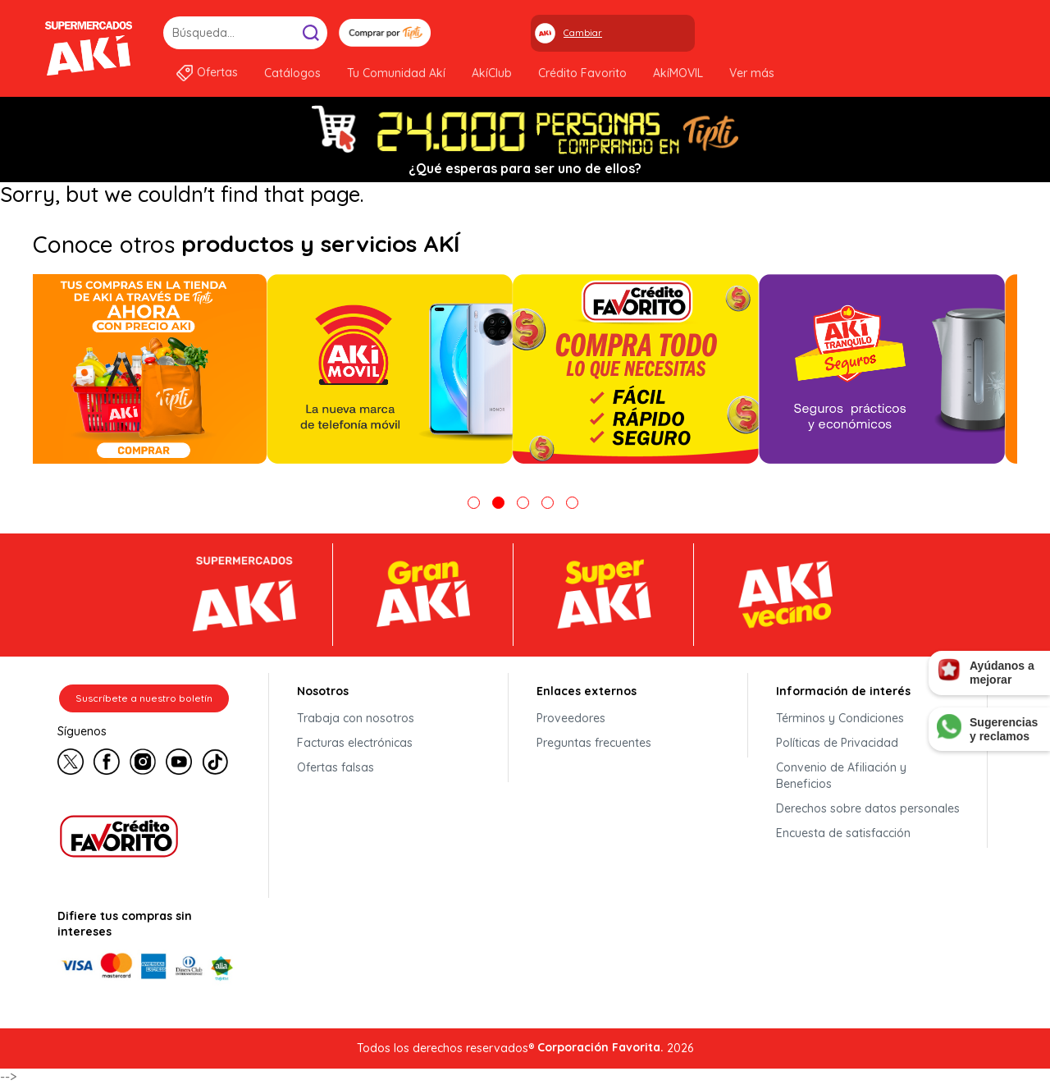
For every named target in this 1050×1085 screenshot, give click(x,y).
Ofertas (217, 72)
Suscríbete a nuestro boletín (143, 698)
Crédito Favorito (582, 73)
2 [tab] (498, 503)
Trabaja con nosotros (355, 718)
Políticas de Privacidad (837, 742)
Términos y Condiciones (840, 718)
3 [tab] (523, 503)
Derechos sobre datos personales (868, 808)
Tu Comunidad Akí (396, 73)
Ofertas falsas (335, 767)
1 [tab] (474, 503)
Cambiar (583, 33)
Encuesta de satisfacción (843, 833)
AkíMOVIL (678, 73)
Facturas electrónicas (355, 742)
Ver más (751, 73)
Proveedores (570, 718)
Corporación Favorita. (600, 1047)
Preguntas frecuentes (593, 742)
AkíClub (492, 73)
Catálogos (292, 73)
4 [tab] (547, 503)
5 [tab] (572, 503)
